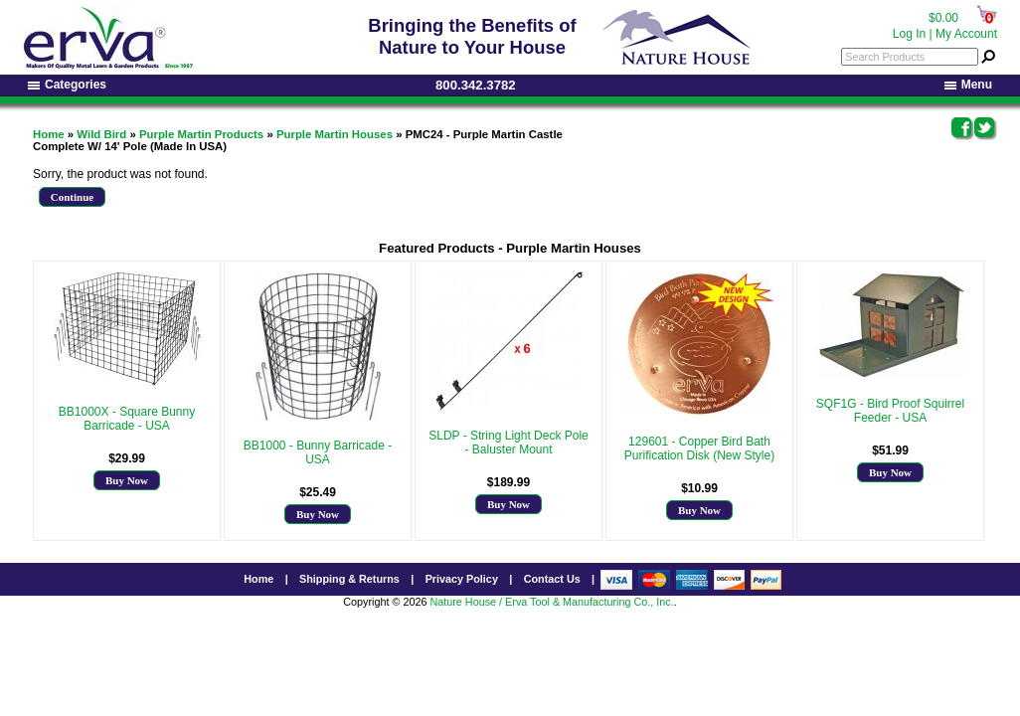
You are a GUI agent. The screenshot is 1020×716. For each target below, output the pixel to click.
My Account (966, 34)
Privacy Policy (461, 579)
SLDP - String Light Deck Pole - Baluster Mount (508, 442)
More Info (126, 440)
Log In (909, 34)
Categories (67, 84)
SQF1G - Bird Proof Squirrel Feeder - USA (890, 411)
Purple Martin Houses (334, 134)
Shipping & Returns (349, 579)
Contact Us (552, 579)
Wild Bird (101, 134)
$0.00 (943, 18)
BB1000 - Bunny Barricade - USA (318, 452)
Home (49, 134)
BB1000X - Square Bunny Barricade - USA (127, 419)
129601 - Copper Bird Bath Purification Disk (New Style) (699, 448)
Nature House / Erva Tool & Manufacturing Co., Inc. (551, 602)
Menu (968, 84)
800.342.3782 (475, 85)
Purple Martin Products (201, 134)
